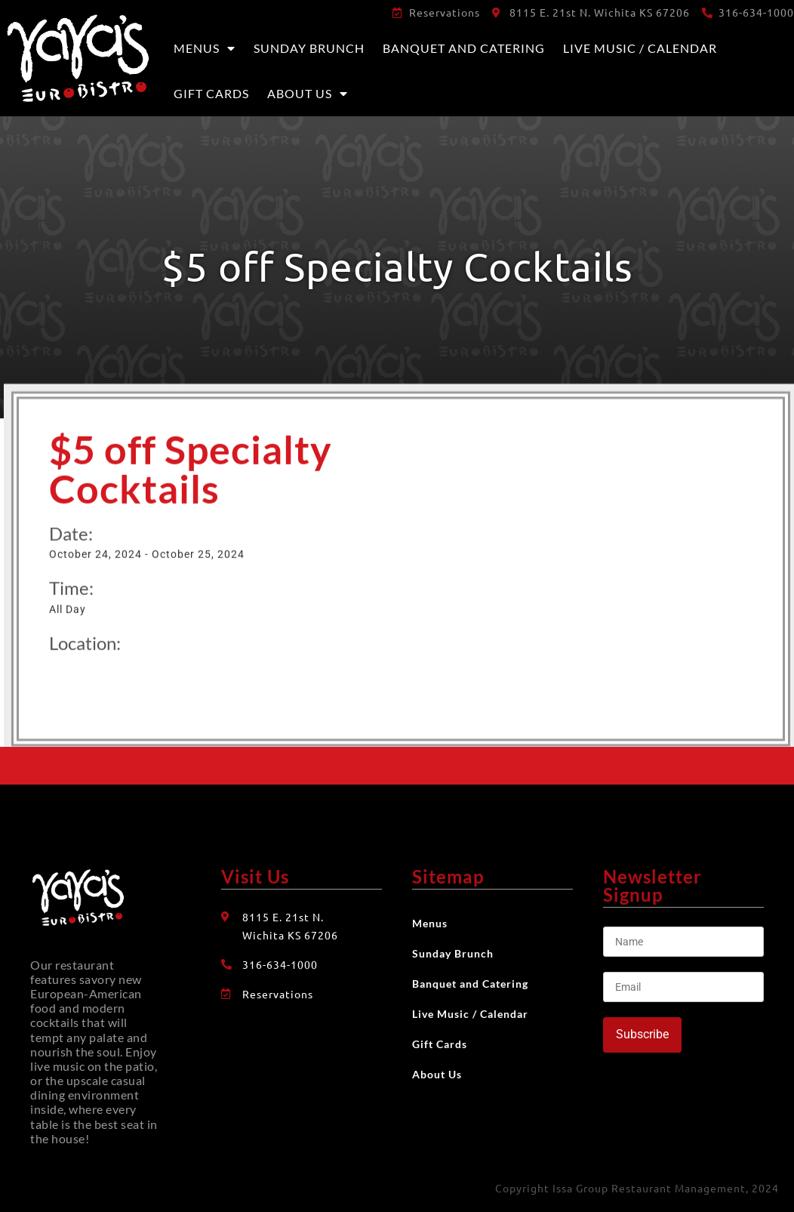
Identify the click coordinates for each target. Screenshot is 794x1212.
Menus (204, 48)
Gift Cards (211, 93)
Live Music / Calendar (640, 48)
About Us (307, 93)
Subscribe (642, 1034)
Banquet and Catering (464, 48)
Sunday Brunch (309, 48)
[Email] (683, 987)
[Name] (683, 942)
